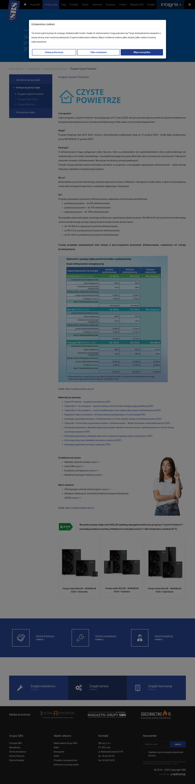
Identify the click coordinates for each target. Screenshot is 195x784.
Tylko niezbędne (98, 52)
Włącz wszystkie (142, 52)
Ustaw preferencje (54, 52)
